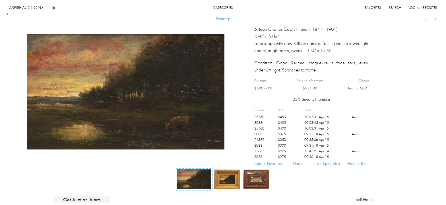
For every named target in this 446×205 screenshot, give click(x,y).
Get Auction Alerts (82, 199)
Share (298, 163)
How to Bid (357, 163)
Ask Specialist (327, 163)
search (395, 7)
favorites (373, 7)
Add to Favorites (268, 163)
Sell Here (364, 199)
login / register (423, 7)
